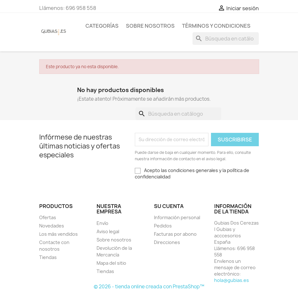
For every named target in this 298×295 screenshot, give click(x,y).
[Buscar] (226, 38)
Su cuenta (169, 206)
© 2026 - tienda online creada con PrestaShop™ (149, 286)
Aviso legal (108, 231)
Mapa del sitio (111, 263)
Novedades (51, 226)
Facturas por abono (175, 234)
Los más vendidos (58, 234)
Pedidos (163, 226)
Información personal (177, 217)
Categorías (102, 25)
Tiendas (48, 257)
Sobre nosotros (150, 25)
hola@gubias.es (231, 280)
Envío (102, 223)
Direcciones (167, 242)
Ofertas (47, 217)
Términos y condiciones (216, 25)
